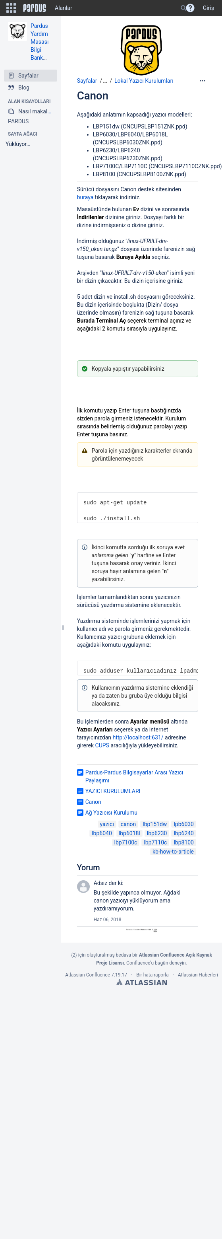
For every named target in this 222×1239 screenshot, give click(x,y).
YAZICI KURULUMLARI (113, 791)
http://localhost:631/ (137, 737)
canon (128, 824)
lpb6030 (184, 824)
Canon (92, 95)
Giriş (208, 8)
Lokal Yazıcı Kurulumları (144, 81)
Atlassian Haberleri (198, 975)
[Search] (183, 8)
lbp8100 (184, 842)
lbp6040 (102, 833)
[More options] (202, 81)
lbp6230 (157, 833)
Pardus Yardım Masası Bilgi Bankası (40, 42)
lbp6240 (184, 833)
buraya (85, 197)
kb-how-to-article (173, 851)
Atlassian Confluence (87, 975)
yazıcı (107, 824)
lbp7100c (125, 842)
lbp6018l (129, 833)
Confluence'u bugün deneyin (156, 963)
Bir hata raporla (152, 975)
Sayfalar (87, 81)
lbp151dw (155, 824)
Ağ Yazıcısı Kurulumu (111, 812)
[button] (11, 8)
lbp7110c (155, 842)
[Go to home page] (34, 8)
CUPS (102, 745)
